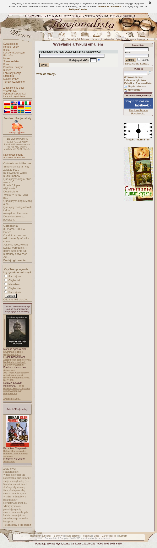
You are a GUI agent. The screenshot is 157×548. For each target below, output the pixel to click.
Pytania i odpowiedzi (14, 93)
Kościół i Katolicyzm (14, 52)
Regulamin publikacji (40, 535)
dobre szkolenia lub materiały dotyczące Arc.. (15, 254)
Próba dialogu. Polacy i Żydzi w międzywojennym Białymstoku (16, 389)
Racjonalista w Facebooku (138, 112)
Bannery (58, 535)
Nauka (7, 58)
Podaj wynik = (79, 60)
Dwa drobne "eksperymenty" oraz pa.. (15, 194)
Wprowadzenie (133, 77)
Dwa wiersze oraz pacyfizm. (14, 218)
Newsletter (135, 90)
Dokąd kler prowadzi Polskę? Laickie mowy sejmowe (15, 453)
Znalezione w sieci (13, 87)
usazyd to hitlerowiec (15, 213)
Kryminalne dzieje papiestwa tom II (13, 353)
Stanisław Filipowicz (18, 524)
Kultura (7, 70)
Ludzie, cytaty (10, 78)
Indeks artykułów (135, 80)
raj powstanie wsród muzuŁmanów (15, 174)
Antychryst (9, 370)
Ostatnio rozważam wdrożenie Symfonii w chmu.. (16, 238)
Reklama (86, 535)
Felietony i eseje (12, 73)
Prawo (6, 64)
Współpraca (9, 90)
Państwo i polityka (13, 67)
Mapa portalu (72, 535)
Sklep (96, 535)
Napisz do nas (137, 86)
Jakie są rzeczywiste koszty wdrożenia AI (15, 246)
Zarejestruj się (109, 535)
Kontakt (123, 535)
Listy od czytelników (14, 96)
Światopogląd (10, 43)
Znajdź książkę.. (12, 399)
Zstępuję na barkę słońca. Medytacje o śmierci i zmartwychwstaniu (17, 362)
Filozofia (8, 55)
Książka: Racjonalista (138, 83)
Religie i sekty (11, 46)
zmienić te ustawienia (109, 6)
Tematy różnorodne (14, 81)
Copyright (65, 538)
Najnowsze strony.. (13, 154)
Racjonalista (51, 538)
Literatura (8, 75)
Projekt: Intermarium (138, 138)
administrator (105, 538)
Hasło (127, 52)
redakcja (92, 538)
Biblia (6, 49)
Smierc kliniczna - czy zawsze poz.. (16, 168)
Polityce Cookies (78, 9)
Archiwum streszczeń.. (14, 157)
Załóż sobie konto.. (137, 63)
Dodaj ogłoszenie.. (15, 260)
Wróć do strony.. (46, 74)
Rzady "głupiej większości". (12, 187)
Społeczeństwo (11, 61)
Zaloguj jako (138, 45)
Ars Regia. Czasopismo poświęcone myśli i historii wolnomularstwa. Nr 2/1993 (16, 376)
